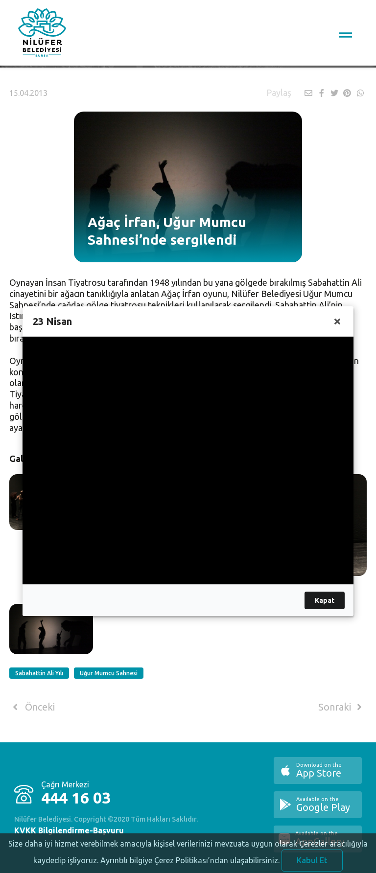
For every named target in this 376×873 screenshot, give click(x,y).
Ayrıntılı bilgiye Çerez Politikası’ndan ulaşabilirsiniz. (190, 864)
